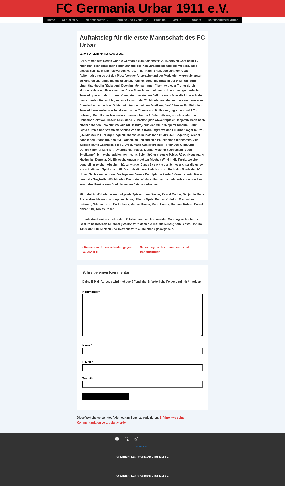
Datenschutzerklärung (223, 19)
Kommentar (91, 291)
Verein (179, 19)
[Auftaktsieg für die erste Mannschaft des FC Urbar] (114, 54)
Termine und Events (132, 19)
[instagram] (136, 438)
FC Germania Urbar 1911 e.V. (142, 8)
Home (51, 19)
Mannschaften (98, 19)
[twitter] (126, 438)
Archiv (196, 19)
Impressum (141, 446)
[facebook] (117, 438)
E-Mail (86, 361)
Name (86, 345)
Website (87, 378)
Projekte (160, 19)
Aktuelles (71, 19)
